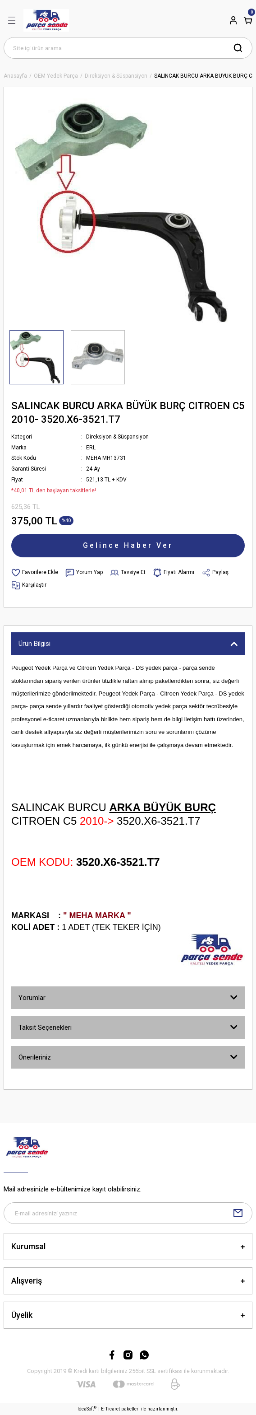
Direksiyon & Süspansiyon (117, 437)
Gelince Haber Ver (128, 545)
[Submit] (238, 1213)
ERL (91, 447)
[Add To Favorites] (34, 572)
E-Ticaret (110, 1408)
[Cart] (247, 20)
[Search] (128, 48)
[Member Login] (233, 20)
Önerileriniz (34, 1057)
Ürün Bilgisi (34, 644)
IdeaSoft (87, 1408)
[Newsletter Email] (128, 1213)
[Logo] (46, 20)
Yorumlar (32, 998)
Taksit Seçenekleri (45, 1027)
